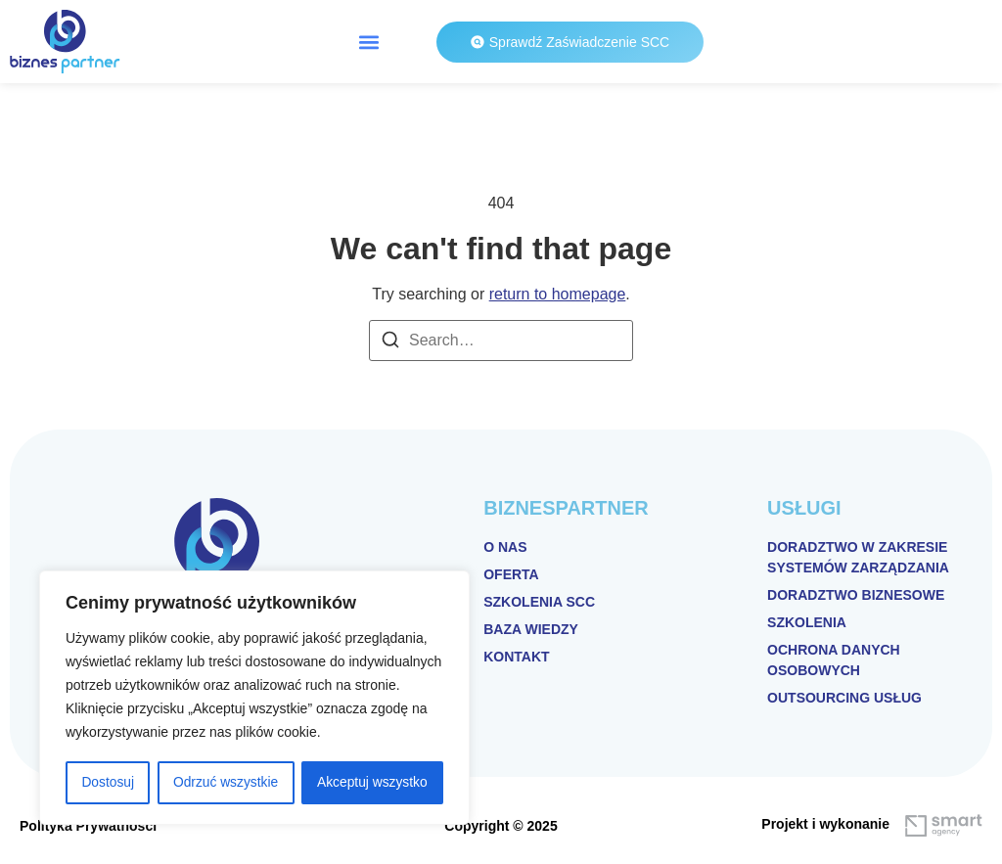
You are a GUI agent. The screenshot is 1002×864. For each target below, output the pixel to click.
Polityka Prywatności (88, 826)
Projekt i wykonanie (825, 824)
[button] (369, 41)
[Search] (390, 343)
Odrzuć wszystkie (225, 783)
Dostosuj (106, 783)
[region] (254, 698)
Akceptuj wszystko (372, 783)
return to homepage (557, 294)
